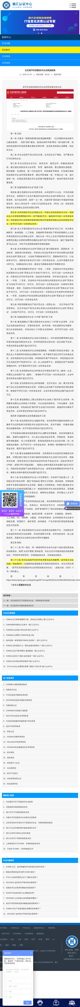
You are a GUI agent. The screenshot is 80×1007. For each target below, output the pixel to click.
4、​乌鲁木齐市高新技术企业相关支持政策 (19, 817)
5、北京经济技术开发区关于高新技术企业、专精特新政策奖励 (27, 823)
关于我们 (3, 928)
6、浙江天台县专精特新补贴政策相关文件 (19, 828)
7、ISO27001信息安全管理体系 (15, 716)
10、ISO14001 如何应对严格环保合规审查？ (21, 914)
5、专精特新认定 (10, 705)
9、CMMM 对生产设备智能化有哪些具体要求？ (22, 909)
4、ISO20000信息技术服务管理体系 (17, 700)
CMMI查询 (29, 934)
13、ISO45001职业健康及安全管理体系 (19, 747)
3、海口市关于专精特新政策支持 (16, 812)
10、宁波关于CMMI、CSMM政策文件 (18, 849)
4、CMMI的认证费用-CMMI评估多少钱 (18, 635)
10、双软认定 (8, 731)
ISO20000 (17, 934)
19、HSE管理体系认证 (12, 778)
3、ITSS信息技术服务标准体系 (15, 695)
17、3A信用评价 (9, 768)
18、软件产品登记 (10, 773)
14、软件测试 (8, 752)
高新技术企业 (39, 928)
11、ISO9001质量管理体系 (14, 737)
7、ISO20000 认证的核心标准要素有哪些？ (20, 898)
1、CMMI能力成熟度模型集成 (15, 684)
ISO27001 (6, 934)
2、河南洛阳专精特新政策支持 (15, 807)
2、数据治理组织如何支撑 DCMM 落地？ (19, 872)
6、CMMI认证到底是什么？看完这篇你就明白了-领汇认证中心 (27, 646)
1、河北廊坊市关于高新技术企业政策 (18, 802)
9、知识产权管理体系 (11, 726)
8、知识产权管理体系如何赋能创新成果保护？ (21, 903)
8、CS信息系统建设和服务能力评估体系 (19, 721)
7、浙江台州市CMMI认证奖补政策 (16, 833)
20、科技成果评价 (10, 784)
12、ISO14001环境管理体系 (14, 742)
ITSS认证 (26, 928)
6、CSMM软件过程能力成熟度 (15, 711)
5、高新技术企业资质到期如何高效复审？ (19, 888)
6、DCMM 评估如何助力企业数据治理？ (19, 893)
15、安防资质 (8, 758)
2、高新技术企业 (10, 690)
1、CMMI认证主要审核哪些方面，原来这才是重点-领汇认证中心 (28, 619)
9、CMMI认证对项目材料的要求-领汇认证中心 (21, 661)
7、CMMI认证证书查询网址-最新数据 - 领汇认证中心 (24, 651)
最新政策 (40, 934)
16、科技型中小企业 (11, 763)
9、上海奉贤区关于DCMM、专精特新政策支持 (21, 844)
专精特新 (51, 928)
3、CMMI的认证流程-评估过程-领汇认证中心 (21, 630)
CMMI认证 (15, 928)
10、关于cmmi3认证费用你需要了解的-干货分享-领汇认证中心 (28, 666)
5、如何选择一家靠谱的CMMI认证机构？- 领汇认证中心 (25, 640)
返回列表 (56, 74)
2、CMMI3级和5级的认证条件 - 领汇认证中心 (21, 625)
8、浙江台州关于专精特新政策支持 (17, 838)
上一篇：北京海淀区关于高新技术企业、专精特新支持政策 (26, 601)
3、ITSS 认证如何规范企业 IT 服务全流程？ (20, 877)
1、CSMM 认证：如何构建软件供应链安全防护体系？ (24, 867)
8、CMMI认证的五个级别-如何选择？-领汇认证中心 (23, 656)
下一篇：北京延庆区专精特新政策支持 (18, 606)
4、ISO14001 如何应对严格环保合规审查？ (20, 882)
